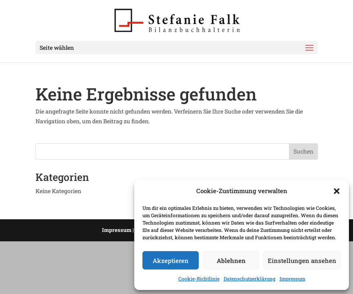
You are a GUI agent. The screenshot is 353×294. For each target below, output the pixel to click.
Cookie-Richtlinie (199, 278)
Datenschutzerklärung (249, 278)
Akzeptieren (171, 260)
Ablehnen (231, 260)
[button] (337, 191)
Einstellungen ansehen (302, 260)
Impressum (292, 278)
